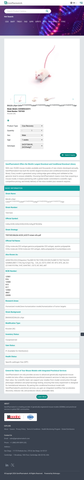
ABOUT (6, 404)
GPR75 (38, 22)
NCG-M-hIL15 (53, 22)
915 (7, 285)
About (6, 429)
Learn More (42, 397)
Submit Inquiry (68, 155)
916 (7, 279)
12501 (8, 277)
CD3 (7, 22)
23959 (8, 295)
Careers (12, 429)
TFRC (63, 22)
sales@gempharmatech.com (20, 438)
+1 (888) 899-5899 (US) (18, 442)
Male (24, 135)
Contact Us (8, 435)
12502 (8, 290)
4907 (8, 293)
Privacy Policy (21, 429)
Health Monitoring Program (50, 429)
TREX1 (19, 22)
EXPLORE (7, 426)
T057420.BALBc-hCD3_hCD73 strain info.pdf (23, 235)
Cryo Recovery (27, 126)
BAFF (13, 22)
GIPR (31, 22)
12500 (8, 282)
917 (7, 287)
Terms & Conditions (33, 429)
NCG (45, 22)
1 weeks (25, 140)
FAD (25, 22)
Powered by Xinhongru (52, 473)
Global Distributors (68, 429)
